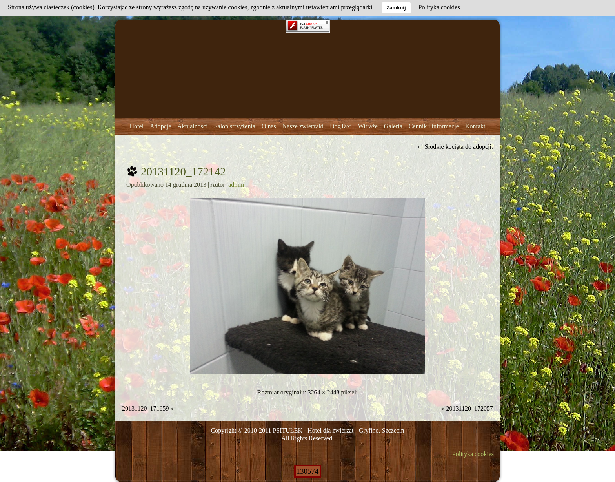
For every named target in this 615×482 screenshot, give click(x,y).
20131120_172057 (469, 408)
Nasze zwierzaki (303, 126)
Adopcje (160, 126)
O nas (269, 126)
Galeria (393, 126)
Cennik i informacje (434, 126)
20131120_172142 (183, 171)
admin (236, 184)
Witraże (368, 126)
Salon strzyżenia (234, 126)
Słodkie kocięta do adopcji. (455, 146)
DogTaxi (341, 126)
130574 (308, 471)
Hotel (137, 126)
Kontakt (475, 126)
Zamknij (396, 8)
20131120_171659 (145, 408)
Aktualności (192, 126)
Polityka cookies (473, 454)
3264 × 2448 (324, 392)
